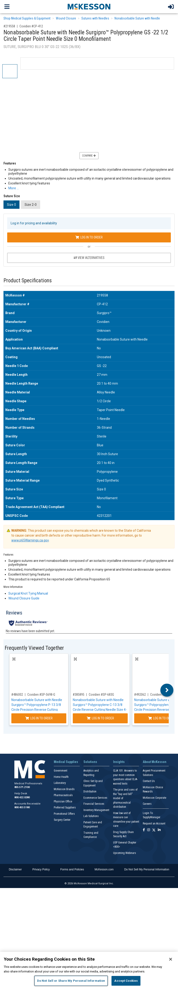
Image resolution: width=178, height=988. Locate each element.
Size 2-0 (31, 204)
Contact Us (149, 781)
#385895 (78, 694)
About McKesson (154, 762)
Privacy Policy (41, 869)
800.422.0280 (22, 797)
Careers (147, 803)
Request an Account (154, 823)
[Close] (170, 959)
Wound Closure (66, 18)
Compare (89, 155)
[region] (89, 970)
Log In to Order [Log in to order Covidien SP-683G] (100, 718)
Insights (119, 762)
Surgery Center (62, 819)
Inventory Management (96, 810)
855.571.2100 (22, 787)
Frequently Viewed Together (34, 648)
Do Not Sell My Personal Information (146, 869)
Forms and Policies (72, 869)
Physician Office (63, 801)
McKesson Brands (64, 789)
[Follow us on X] (154, 830)
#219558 (9, 26)
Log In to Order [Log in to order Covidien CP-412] (89, 237)
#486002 (17, 694)
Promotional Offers (64, 813)
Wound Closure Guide (23, 598)
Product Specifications (27, 280)
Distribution (89, 791)
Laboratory (60, 783)
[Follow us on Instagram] (148, 830)
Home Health (61, 777)
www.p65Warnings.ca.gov (30, 540)
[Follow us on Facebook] (144, 830)
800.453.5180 (22, 807)
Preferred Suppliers (65, 807)
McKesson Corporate (154, 797)
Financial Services (93, 803)
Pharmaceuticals (63, 795)
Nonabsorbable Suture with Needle (137, 18)
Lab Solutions (91, 816)
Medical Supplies (66, 762)
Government (60, 770)
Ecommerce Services (95, 797)
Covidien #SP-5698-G (41, 694)
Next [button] (167, 690)
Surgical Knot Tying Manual (28, 593)
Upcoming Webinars (124, 853)
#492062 (140, 694)
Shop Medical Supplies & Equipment (27, 18)
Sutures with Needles (95, 18)
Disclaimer (15, 869)
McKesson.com (104, 869)
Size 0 (11, 204)
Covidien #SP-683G (101, 694)
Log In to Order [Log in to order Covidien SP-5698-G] (39, 718)
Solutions (90, 762)
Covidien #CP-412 (31, 26)
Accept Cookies (126, 980)
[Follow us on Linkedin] (159, 830)
